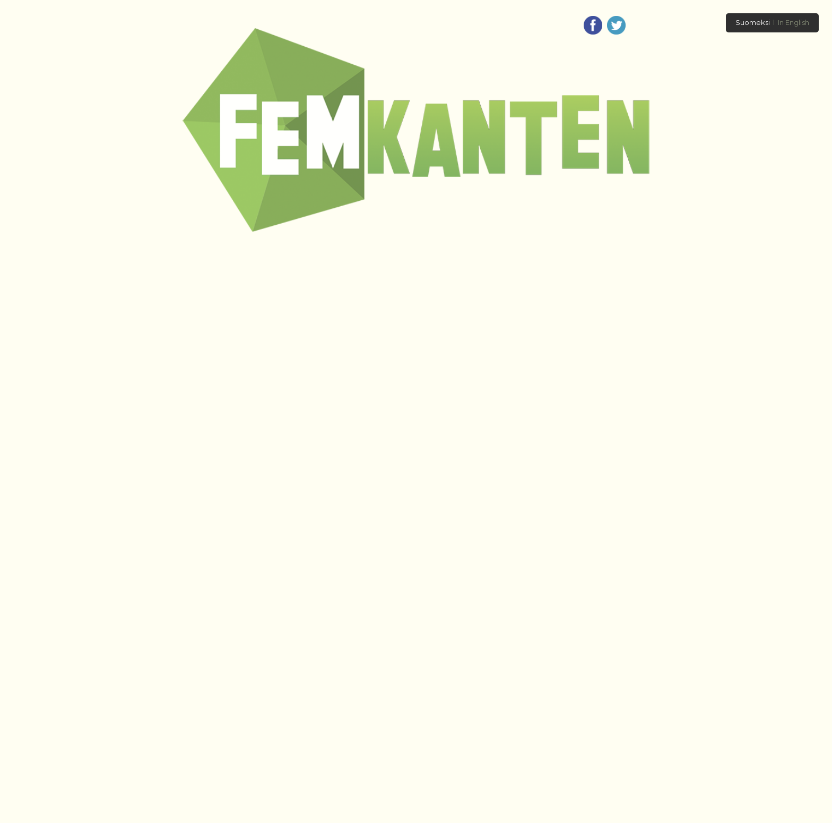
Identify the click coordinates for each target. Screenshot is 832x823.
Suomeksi (752, 22)
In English (793, 22)
